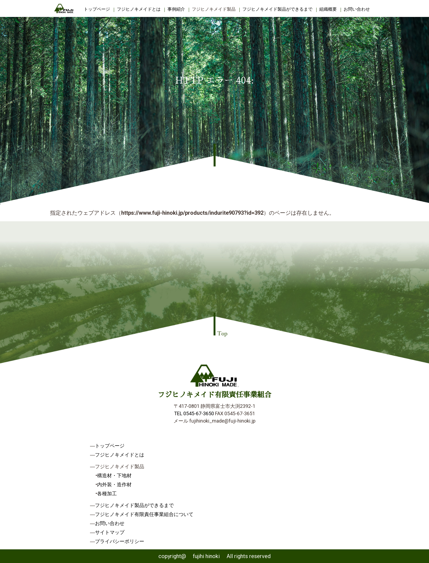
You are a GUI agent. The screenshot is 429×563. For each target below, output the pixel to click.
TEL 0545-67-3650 (194, 413)
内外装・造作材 (114, 484)
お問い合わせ (357, 9)
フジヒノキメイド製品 (214, 9)
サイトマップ (109, 532)
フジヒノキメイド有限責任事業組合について (144, 514)
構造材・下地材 (114, 475)
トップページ (97, 9)
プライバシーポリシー (119, 541)
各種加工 (107, 493)
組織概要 (328, 9)
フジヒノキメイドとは (139, 9)
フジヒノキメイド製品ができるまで (277, 9)
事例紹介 (176, 9)
